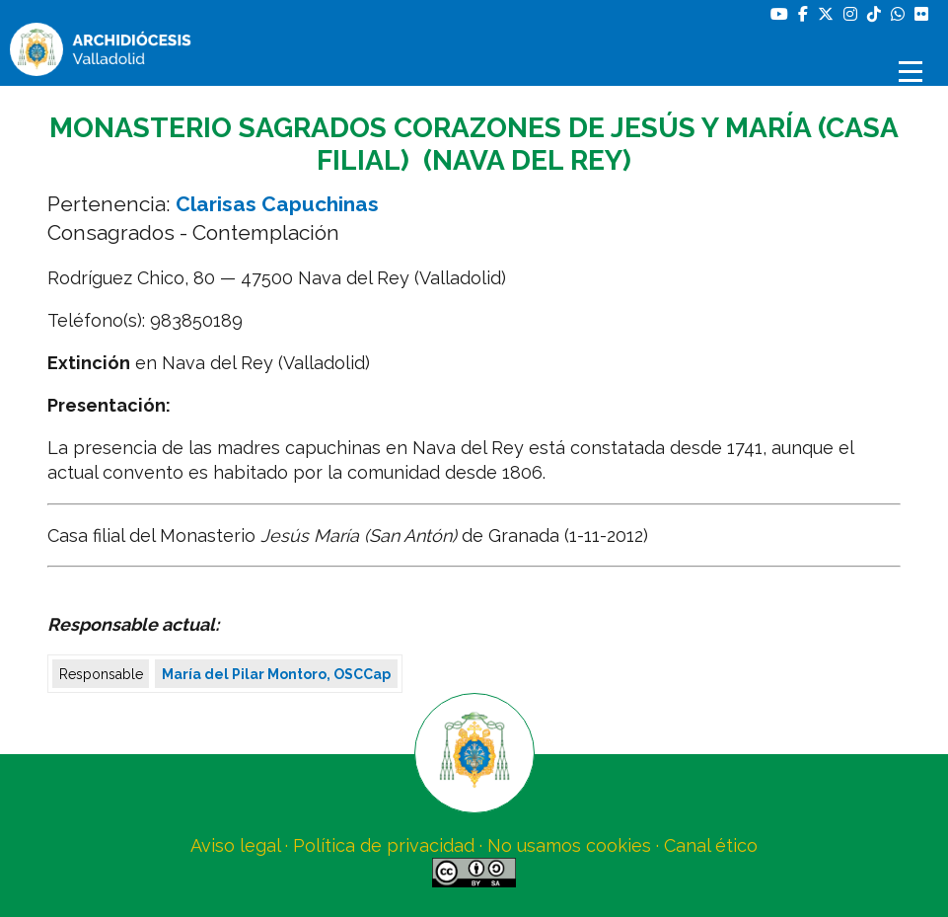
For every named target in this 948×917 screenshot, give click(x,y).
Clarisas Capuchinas (277, 203)
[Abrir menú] (913, 71)
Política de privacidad (383, 845)
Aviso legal (235, 845)
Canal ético (711, 845)
